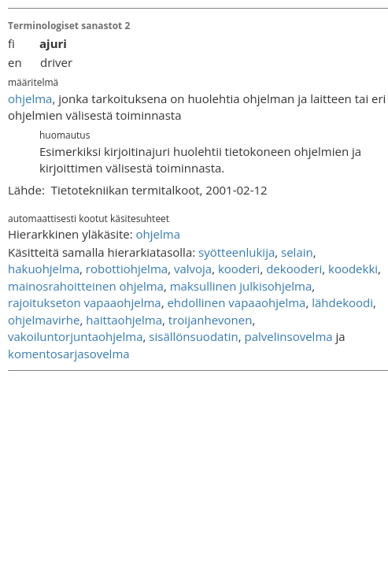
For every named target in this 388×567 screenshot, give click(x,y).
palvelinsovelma (289, 336)
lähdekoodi (342, 302)
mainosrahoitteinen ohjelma (86, 286)
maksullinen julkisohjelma (241, 286)
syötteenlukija (236, 252)
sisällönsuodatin (193, 336)
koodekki (353, 268)
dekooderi (294, 268)
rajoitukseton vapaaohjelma (84, 302)
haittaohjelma (124, 320)
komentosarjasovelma (69, 353)
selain (297, 252)
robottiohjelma (127, 268)
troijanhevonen (210, 320)
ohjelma (30, 98)
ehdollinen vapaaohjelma (236, 302)
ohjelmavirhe (43, 320)
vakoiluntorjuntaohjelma (75, 336)
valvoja (193, 268)
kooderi (239, 268)
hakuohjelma (43, 268)
